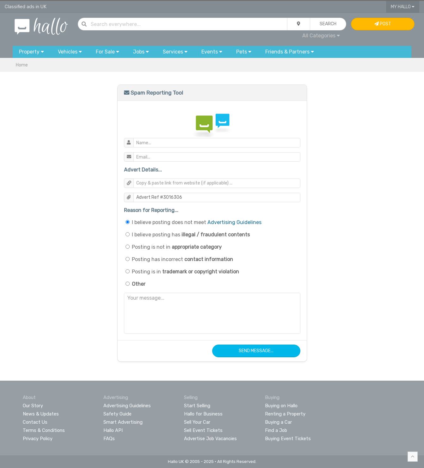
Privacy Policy (37, 438)
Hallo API (113, 430)
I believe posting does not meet (196, 222)
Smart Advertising (123, 422)
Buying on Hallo (281, 406)
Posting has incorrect (182, 259)
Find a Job (276, 430)
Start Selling (197, 406)
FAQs (109, 438)
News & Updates (41, 414)
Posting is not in (177, 247)
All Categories (321, 36)
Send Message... (256, 350)
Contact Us (35, 422)
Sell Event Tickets (203, 430)
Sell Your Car (197, 422)
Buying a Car (278, 422)
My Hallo (403, 6)
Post (382, 24)
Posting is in (185, 272)
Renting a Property (285, 414)
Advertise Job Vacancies (210, 438)
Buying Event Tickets (288, 438)
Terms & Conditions (44, 430)
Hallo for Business (203, 414)
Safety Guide (117, 414)
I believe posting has (191, 235)
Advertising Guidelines (234, 222)
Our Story (33, 406)
